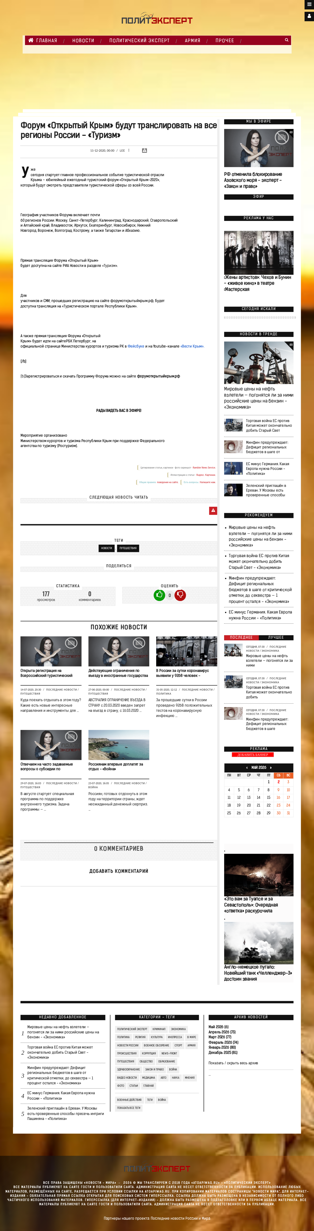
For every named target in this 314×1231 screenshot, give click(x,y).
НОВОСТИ (83, 41)
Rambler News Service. (204, 467)
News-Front (169, 1053)
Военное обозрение (156, 1045)
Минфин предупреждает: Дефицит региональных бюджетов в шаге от (267, 447)
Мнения (190, 1077)
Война (93, 787)
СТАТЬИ (134, 1086)
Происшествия (126, 1053)
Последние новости (61, 689)
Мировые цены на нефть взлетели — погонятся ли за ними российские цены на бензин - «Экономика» (63, 1032)
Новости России (127, 1045)
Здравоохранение (128, 1069)
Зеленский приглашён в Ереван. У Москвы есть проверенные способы (266, 490)
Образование (166, 1061)
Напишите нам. (208, 482)
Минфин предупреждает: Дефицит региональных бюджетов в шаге (267, 724)
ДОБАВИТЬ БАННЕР (253, 755)
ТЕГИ (150, 1100)
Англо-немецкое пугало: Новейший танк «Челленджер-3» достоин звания (258, 973)
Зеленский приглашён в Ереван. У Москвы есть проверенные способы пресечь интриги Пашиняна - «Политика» (65, 1114)
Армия (193, 41)
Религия (140, 1037)
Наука (175, 1077)
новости (106, 548)
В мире (191, 1037)
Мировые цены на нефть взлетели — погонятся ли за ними (269, 660)
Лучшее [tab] (276, 638)
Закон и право (154, 1069)
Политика (163, 693)
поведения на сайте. (167, 482)
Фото (120, 1086)
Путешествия (128, 548)
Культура (156, 1037)
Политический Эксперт (139, 41)
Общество (146, 1061)
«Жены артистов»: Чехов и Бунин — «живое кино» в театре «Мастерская (257, 283)
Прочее (225, 41)
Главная (42, 40)
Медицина (148, 1077)
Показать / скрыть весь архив (233, 1063)
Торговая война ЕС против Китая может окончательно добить (269, 692)
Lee (122, 151)
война (162, 1100)
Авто (164, 1077)
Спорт (178, 1045)
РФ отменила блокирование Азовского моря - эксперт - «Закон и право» (253, 181)
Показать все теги (128, 1108)
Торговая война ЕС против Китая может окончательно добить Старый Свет (269, 425)
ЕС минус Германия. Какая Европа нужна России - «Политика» (267, 469)
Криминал (159, 1029)
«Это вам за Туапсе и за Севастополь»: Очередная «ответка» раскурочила (251, 905)
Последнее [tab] (241, 638)
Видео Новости (127, 1077)
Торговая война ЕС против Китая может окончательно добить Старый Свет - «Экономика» (259, 562)
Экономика (270, 650)
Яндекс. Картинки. (206, 475)
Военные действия (129, 1100)
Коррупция (149, 1053)
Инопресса (175, 1037)
